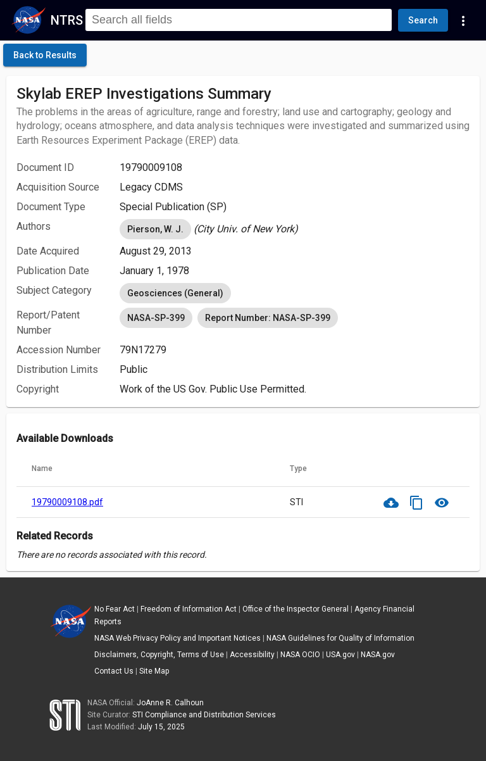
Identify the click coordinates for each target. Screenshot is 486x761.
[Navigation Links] (463, 20)
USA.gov (340, 654)
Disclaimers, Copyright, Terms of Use (159, 654)
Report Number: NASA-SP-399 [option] (267, 318)
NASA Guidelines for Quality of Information (340, 638)
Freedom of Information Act (188, 609)
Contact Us (114, 671)
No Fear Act (114, 609)
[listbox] (295, 229)
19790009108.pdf (67, 502)
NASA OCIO (300, 654)
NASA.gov (378, 654)
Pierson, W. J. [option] (155, 229)
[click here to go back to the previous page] (45, 55)
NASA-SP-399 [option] (156, 318)
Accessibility (252, 654)
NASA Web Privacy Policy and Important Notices (177, 638)
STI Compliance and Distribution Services (204, 714)
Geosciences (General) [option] (175, 293)
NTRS (67, 20)
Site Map (154, 671)
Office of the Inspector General (295, 609)
